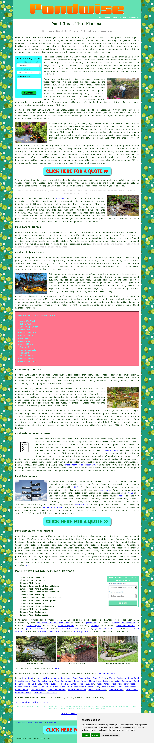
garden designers (35, 629)
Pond (17, 198)
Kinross (60, 198)
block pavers (81, 632)
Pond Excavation (81, 678)
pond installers (108, 219)
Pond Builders (44, 678)
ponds (118, 38)
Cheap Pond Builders (100, 681)
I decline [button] (95, 735)
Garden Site (81, 505)
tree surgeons (66, 626)
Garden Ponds (38, 690)
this (130, 493)
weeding (95, 626)
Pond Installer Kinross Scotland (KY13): (38, 38)
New (35, 722)
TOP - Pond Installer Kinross (31, 702)
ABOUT (114, 17)
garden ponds (111, 450)
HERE (75, 487)
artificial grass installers (53, 623)
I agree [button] (86, 735)
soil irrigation (125, 626)
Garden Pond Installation (55, 687)
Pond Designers (63, 681)
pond (91, 261)
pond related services (34, 468)
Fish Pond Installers (45, 693)
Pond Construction (128, 687)
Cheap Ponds (34, 684)
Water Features (62, 678)
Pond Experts (51, 722)
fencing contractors (123, 623)
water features (60, 557)
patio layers (33, 626)
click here (104, 490)
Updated (41, 722)
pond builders (97, 213)
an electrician (70, 629)
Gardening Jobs (106, 673)
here (121, 496)
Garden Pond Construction (85, 687)
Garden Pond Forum (52, 507)
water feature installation (80, 465)
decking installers (48, 632)
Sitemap (17, 722)
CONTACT (123, 17)
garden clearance (104, 629)
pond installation (88, 551)
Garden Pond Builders (27, 687)
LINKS (107, 17)
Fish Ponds (28, 678)
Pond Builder (100, 678)
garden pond (39, 180)
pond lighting (115, 296)
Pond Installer (23, 693)
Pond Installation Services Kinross (44, 571)
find (24, 536)
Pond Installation (42, 681)
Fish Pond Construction (125, 684)
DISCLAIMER (133, 17)
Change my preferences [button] (110, 735)
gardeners (91, 623)
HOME (100, 17)
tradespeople (122, 632)
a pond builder (90, 620)
